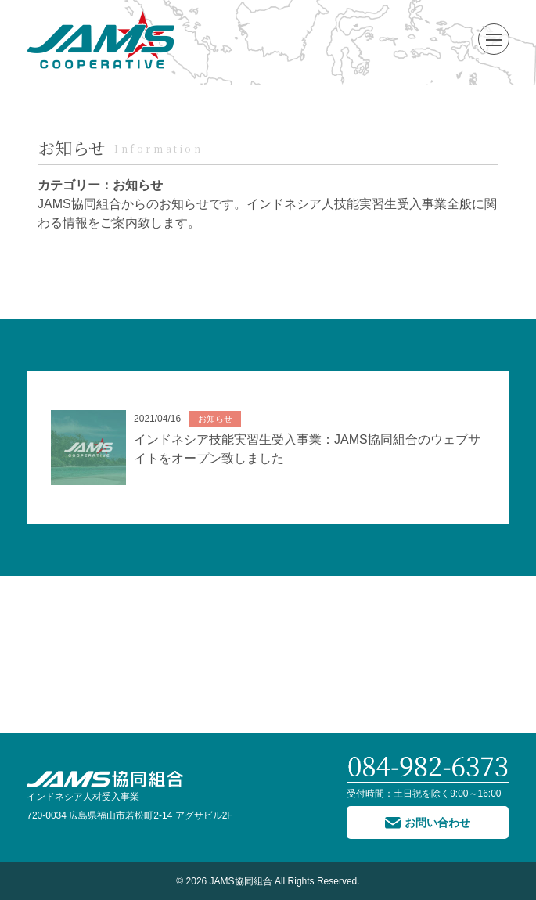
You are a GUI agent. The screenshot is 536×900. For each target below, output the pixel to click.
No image (88, 447)
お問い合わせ (437, 822)
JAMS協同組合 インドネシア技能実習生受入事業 (101, 38)
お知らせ (72, 147)
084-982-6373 (428, 767)
